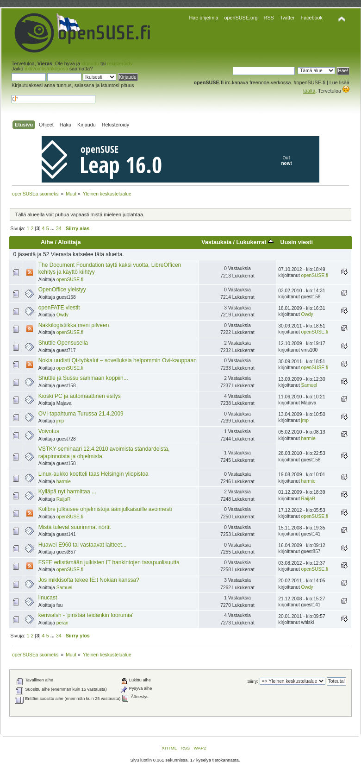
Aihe (47, 242)
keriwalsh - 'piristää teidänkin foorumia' (85, 615)
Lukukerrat (255, 242)
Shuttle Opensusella (63, 343)
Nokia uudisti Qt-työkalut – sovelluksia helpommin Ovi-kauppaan (117, 360)
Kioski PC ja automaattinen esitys (79, 396)
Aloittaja (69, 242)
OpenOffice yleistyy (62, 289)
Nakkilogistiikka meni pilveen (73, 325)
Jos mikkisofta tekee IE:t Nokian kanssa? (88, 580)
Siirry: (252, 681)
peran (62, 622)
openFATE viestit (59, 307)
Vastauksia (216, 242)
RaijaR (63, 499)
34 (59, 228)
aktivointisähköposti (46, 68)
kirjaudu (90, 63)
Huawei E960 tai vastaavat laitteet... (82, 545)
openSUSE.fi (69, 279)
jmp (60, 420)
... (53, 228)
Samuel (309, 385)
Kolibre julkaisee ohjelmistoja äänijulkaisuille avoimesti (105, 509)
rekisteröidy (119, 63)
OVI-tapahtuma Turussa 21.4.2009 (81, 413)
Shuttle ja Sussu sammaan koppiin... (83, 378)
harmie (308, 438)
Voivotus (48, 431)
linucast (47, 597)
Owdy (62, 314)
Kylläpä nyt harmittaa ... (67, 491)
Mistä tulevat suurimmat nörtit (74, 527)
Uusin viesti (296, 242)
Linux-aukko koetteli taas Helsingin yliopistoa (93, 474)
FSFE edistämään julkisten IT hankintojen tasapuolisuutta (109, 562)
